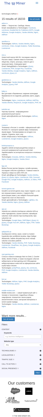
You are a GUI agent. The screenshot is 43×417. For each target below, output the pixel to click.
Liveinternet (6, 48)
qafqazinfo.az (6, 232)
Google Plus (19, 69)
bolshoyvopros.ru (8, 146)
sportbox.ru (6, 41)
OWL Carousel (34, 177)
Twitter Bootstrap (34, 46)
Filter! (38, 373)
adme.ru (5, 23)
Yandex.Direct (24, 159)
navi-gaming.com (8, 254)
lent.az (4, 279)
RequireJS (17, 102)
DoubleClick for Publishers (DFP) (21, 30)
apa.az (4, 209)
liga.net (4, 166)
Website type (9, 341)
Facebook (32, 28)
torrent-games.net (8, 189)
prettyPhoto (16, 268)
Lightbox (32, 200)
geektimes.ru (6, 80)
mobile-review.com (8, 290)
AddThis (35, 100)
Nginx (36, 32)
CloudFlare (15, 245)
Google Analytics (15, 32)
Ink (40, 102)
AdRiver (4, 35)
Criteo (12, 46)
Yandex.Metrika (27, 32)
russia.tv (5, 125)
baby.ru (4, 91)
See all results (35, 19)
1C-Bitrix (34, 179)
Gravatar (15, 157)
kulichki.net (6, 109)
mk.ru (4, 55)
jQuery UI (13, 73)
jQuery (30, 66)
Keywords (8, 333)
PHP (12, 69)
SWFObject (26, 220)
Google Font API (13, 223)
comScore (5, 30)
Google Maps (17, 220)
